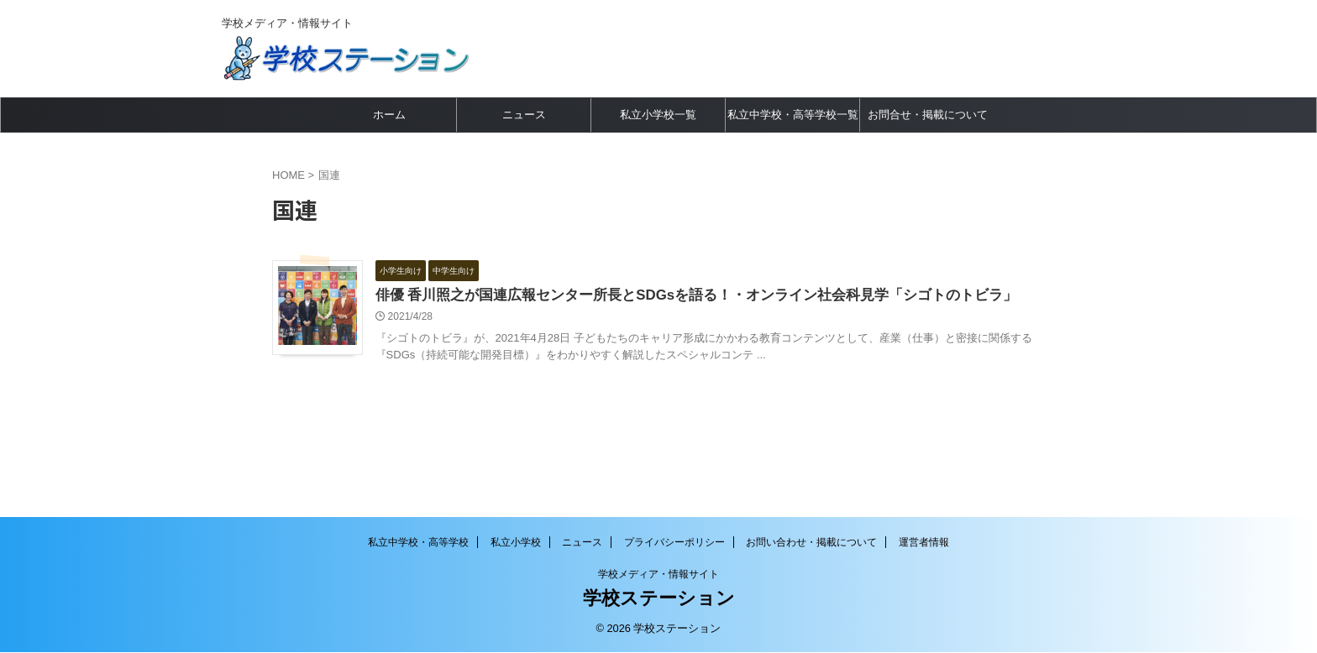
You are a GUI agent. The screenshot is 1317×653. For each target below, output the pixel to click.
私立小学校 (516, 543)
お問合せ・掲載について (928, 114)
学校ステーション (659, 598)
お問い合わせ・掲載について (811, 543)
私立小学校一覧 (658, 114)
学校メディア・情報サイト (658, 575)
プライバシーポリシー (674, 543)
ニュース (524, 114)
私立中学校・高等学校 (418, 543)
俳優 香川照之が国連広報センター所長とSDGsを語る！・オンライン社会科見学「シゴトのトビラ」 (713, 296)
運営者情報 (924, 543)
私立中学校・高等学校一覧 (792, 114)
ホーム (389, 114)
